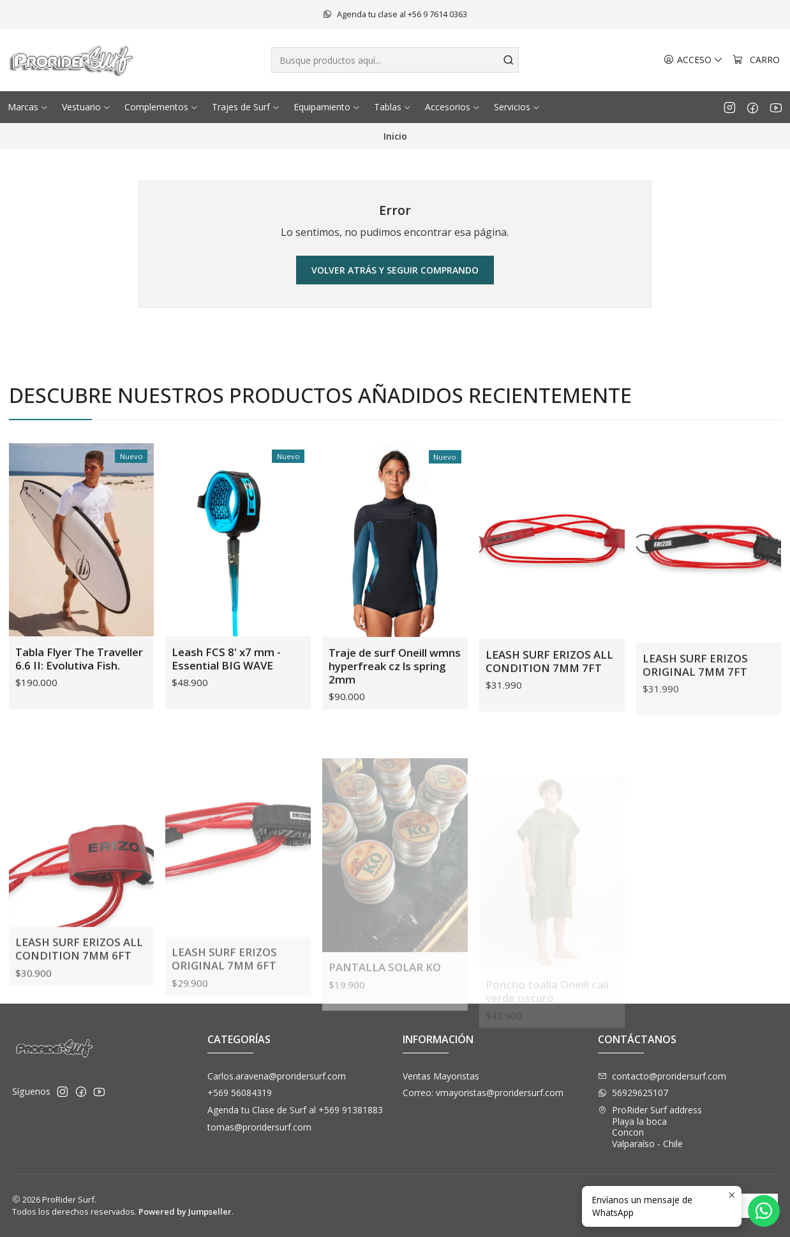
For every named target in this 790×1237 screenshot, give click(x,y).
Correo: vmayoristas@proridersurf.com (483, 1093)
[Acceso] (693, 60)
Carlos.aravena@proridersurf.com (276, 1076)
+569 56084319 (239, 1093)
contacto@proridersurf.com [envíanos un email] (662, 1076)
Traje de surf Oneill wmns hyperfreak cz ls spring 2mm (395, 720)
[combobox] (395, 60)
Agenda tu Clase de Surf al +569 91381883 (295, 1110)
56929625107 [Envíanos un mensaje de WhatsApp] (633, 1093)
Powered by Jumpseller (185, 1211)
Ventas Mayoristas (441, 1076)
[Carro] (756, 60)
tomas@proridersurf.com (259, 1127)
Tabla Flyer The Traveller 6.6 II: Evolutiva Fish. (79, 681)
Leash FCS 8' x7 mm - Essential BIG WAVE (226, 696)
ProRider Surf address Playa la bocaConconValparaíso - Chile (650, 1127)
